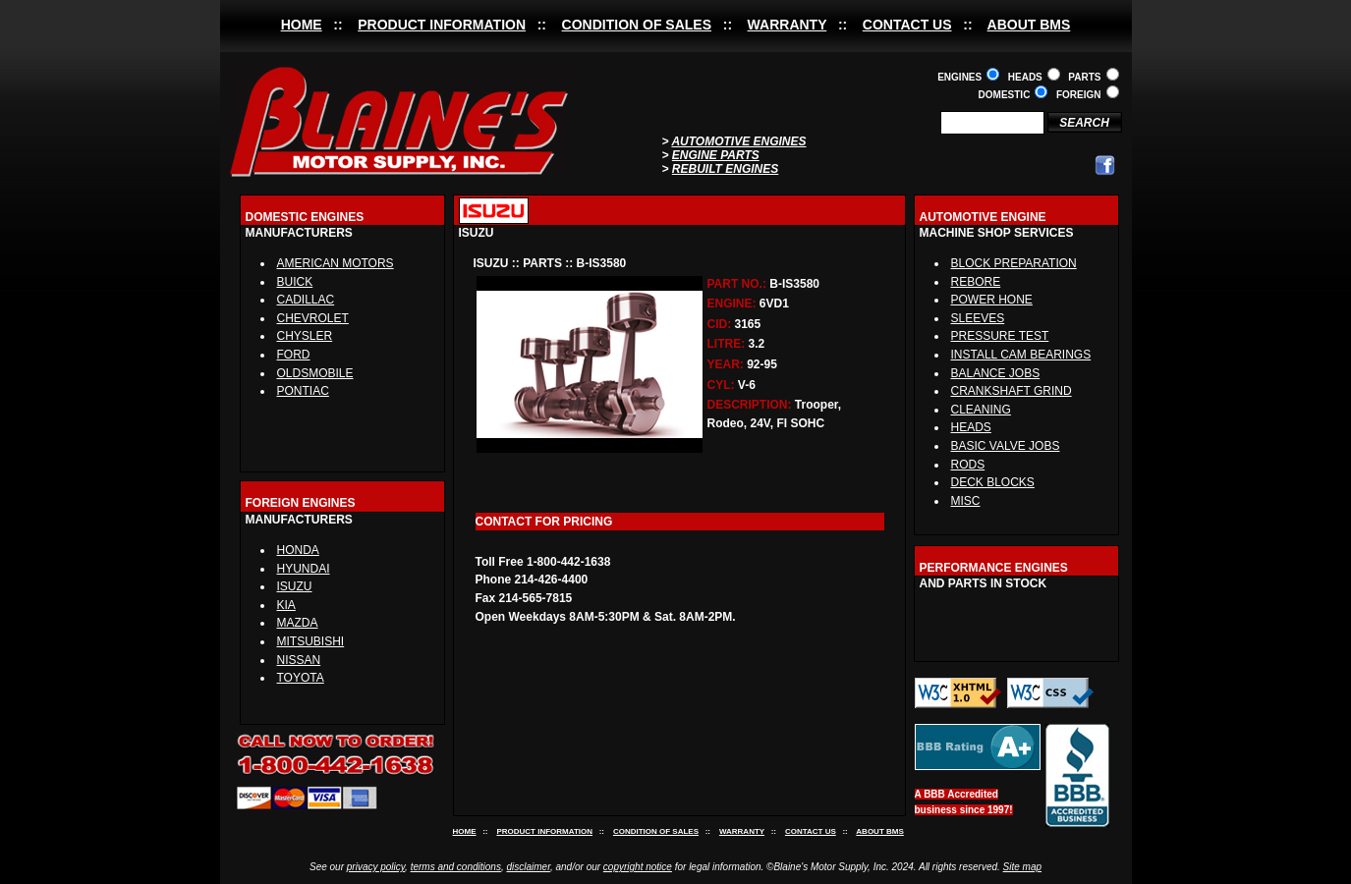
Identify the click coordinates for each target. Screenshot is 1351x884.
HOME (301, 24)
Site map (1022, 866)
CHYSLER (305, 336)
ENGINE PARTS (716, 155)
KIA (286, 605)
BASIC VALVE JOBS (1005, 446)
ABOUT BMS (1029, 24)
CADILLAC (306, 299)
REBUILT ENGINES (725, 169)
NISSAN (299, 660)
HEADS (971, 427)
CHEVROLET (313, 318)
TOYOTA (300, 678)
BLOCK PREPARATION (1014, 263)
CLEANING (981, 409)
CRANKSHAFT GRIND (1011, 391)
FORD (293, 354)
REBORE (976, 282)
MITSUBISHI (311, 641)
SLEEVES (978, 318)
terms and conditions (456, 866)
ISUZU (294, 586)
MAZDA (297, 623)
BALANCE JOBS (996, 373)
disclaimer (527, 866)
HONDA (298, 550)
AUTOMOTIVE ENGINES (738, 141)
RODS (968, 464)
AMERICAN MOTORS (335, 263)
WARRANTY (787, 24)
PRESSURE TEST (1000, 336)
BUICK (295, 282)
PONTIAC (303, 391)
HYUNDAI (303, 569)
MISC (966, 501)
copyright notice (637, 866)
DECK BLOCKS (993, 482)
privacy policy (376, 866)
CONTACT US (907, 24)
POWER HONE (992, 299)
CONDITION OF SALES (636, 24)
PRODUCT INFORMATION (442, 24)
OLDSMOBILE (315, 373)
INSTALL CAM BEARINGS (1021, 354)
